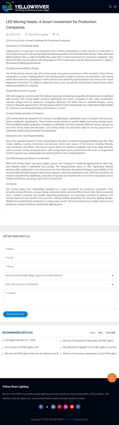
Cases (92, 333)
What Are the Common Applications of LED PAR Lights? (90, 353)
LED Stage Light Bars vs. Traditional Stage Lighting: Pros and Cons (20, 340)
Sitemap (69, 419)
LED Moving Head (14, 40)
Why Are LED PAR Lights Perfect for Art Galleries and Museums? (32, 353)
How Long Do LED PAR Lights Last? (22, 347)
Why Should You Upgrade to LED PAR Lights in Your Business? (90, 347)
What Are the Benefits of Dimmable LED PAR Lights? (88, 340)
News (100, 333)
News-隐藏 (110, 333)
